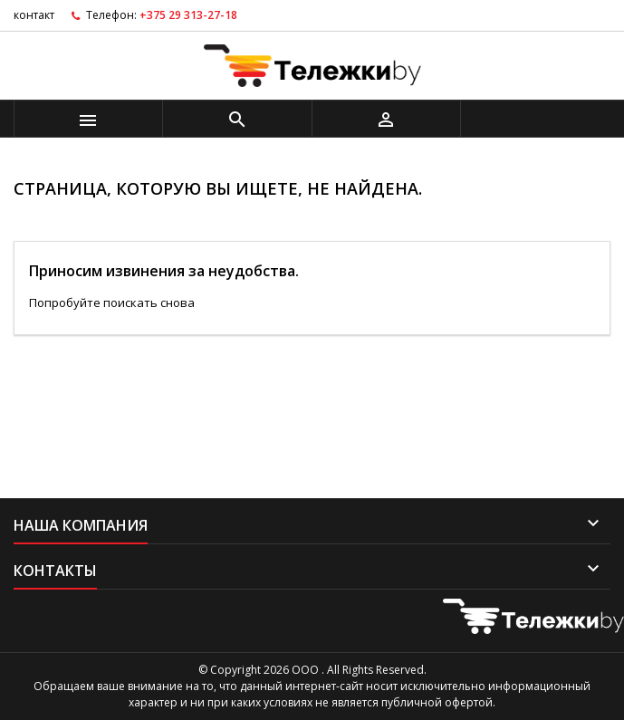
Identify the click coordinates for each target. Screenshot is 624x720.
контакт (34, 15)
